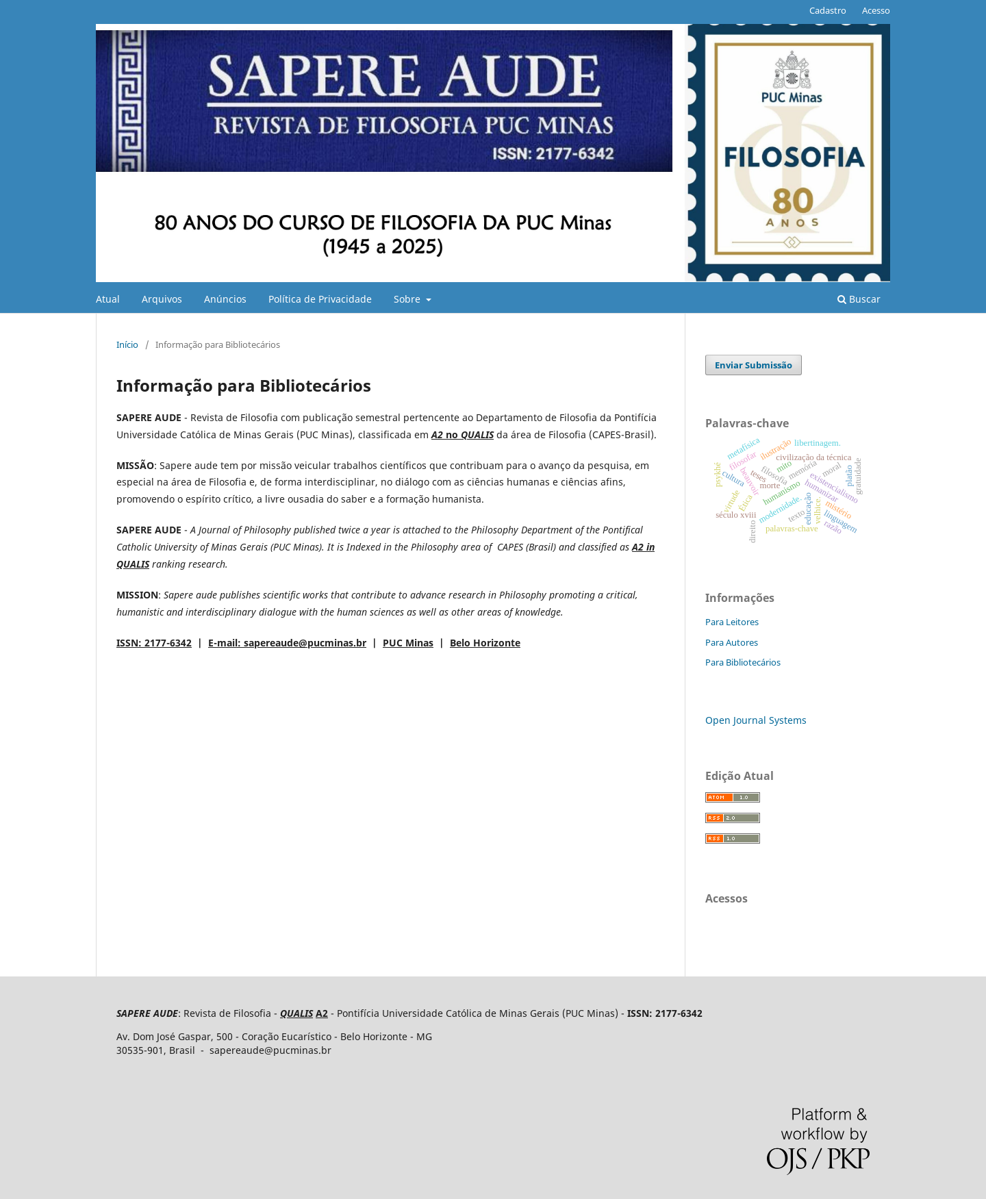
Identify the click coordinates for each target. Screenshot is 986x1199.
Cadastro (827, 10)
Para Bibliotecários (743, 662)
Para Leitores (732, 622)
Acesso (876, 10)
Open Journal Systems (756, 720)
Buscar (859, 298)
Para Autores (731, 642)
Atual (108, 298)
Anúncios (225, 298)
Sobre (408, 298)
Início (127, 344)
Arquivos (162, 298)
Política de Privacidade (320, 298)
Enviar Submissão (753, 365)
